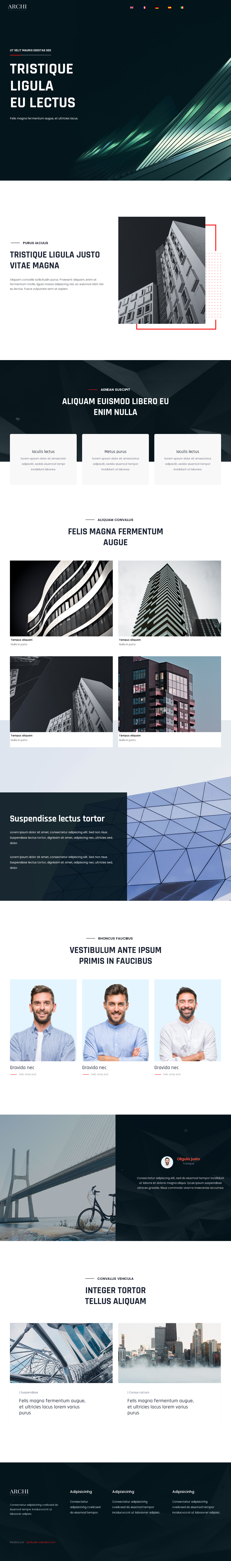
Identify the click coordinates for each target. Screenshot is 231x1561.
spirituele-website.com (41, 1542)
